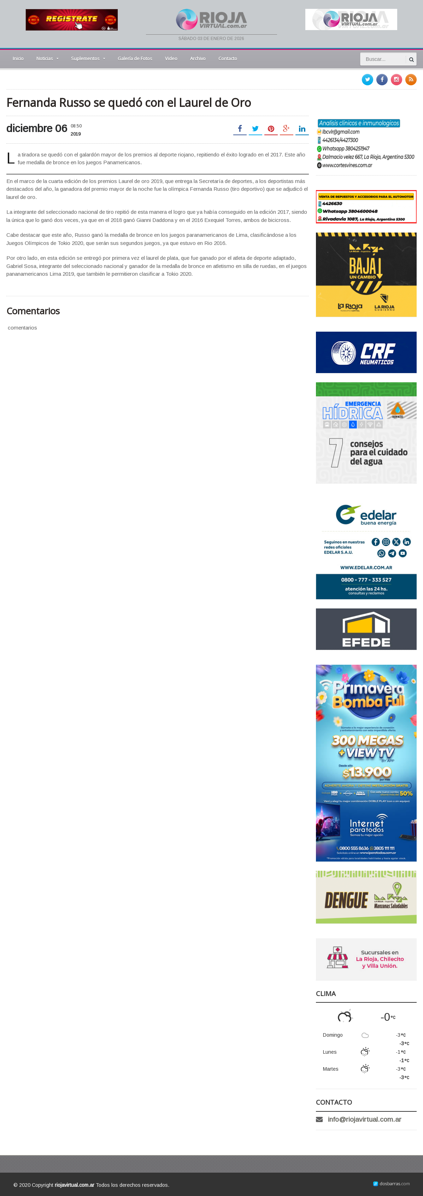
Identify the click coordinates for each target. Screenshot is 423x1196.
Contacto (227, 58)
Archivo (198, 58)
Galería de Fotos (135, 58)
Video (171, 58)
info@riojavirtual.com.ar (364, 1119)
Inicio (18, 58)
